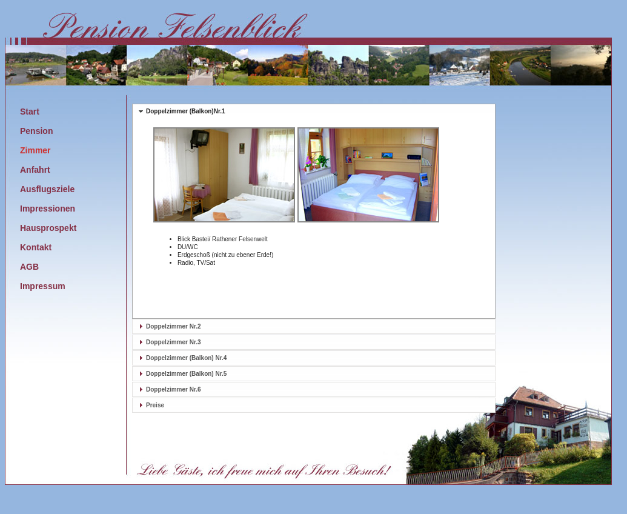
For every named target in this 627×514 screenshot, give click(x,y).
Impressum (42, 286)
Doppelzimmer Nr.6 (173, 389)
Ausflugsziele (47, 189)
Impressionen (47, 208)
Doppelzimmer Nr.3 (173, 342)
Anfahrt (35, 170)
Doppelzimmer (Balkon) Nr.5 (186, 373)
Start (29, 111)
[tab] (314, 111)
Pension (36, 131)
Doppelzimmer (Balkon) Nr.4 (186, 358)
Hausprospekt (48, 228)
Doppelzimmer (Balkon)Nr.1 (185, 111)
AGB (29, 267)
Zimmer (35, 150)
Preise (155, 405)
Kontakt (35, 247)
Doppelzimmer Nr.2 (173, 326)
